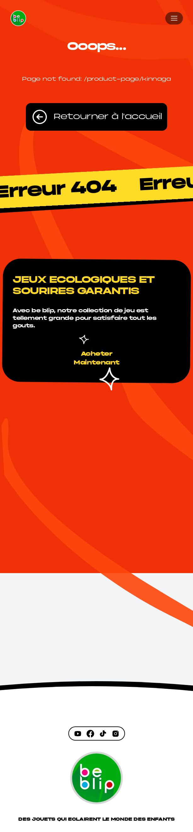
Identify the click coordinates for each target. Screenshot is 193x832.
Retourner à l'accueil (96, 117)
